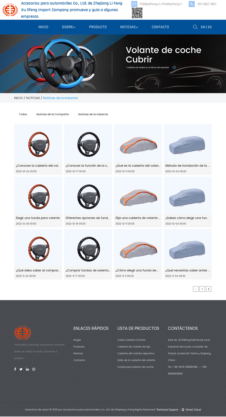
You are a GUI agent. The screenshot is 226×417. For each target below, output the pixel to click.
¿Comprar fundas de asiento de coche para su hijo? (105, 271)
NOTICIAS (128, 27)
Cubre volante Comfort (131, 340)
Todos (23, 114)
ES (210, 27)
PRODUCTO (98, 27)
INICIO (43, 27)
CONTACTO (160, 27)
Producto (79, 347)
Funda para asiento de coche (135, 367)
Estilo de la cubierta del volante (136, 360)
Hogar (77, 340)
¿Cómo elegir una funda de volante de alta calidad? (155, 271)
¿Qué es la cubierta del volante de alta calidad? (152, 166)
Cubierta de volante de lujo (133, 347)
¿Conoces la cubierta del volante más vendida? (52, 166)
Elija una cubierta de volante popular (143, 218)
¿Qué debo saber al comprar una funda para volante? (57, 271)
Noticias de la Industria (95, 114)
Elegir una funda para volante (38, 218)
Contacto (79, 360)
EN (203, 27)
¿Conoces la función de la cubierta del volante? (102, 166)
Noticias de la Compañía (53, 114)
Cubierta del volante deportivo (136, 354)
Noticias (78, 354)
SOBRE (67, 27)
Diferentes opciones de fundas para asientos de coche (107, 218)
